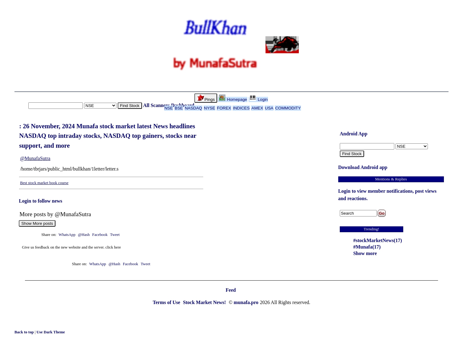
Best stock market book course (44, 183)
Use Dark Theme (51, 332)
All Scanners (156, 105)
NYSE (209, 108)
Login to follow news (40, 201)
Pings (206, 98)
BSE (179, 108)
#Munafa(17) (367, 246)
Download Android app (363, 167)
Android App (354, 133)
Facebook (100, 235)
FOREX (224, 108)
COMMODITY (288, 108)
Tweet (115, 235)
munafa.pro (246, 302)
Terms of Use (167, 302)
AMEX (257, 108)
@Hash (84, 235)
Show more (365, 253)
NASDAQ (193, 108)
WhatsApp (67, 235)
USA (269, 108)
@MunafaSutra (35, 158)
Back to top (24, 332)
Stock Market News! (205, 302)
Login (259, 99)
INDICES (241, 108)
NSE (168, 108)
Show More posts (37, 223)
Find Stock (130, 105)
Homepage (233, 99)
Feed (231, 290)
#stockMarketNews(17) (377, 240)
